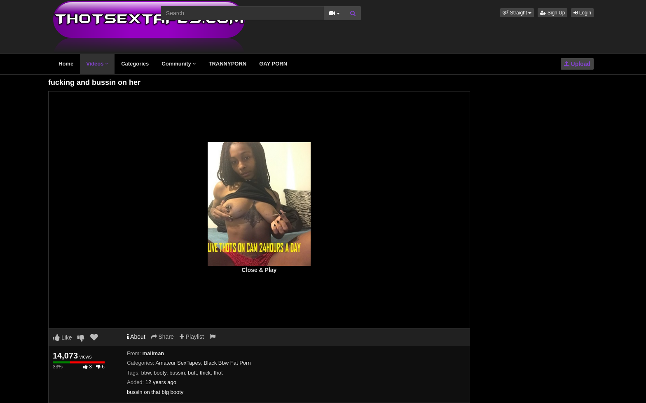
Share (162, 336)
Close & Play (259, 270)
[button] (517, 12)
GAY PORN (273, 64)
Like (62, 337)
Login (582, 13)
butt (192, 373)
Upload (577, 64)
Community (179, 64)
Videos (97, 64)
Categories (135, 64)
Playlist (192, 336)
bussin (177, 373)
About (136, 336)
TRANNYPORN (227, 64)
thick (205, 373)
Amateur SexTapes (178, 363)
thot (218, 373)
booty (160, 373)
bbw (146, 373)
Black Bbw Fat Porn (227, 363)
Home (66, 64)
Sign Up (552, 13)
